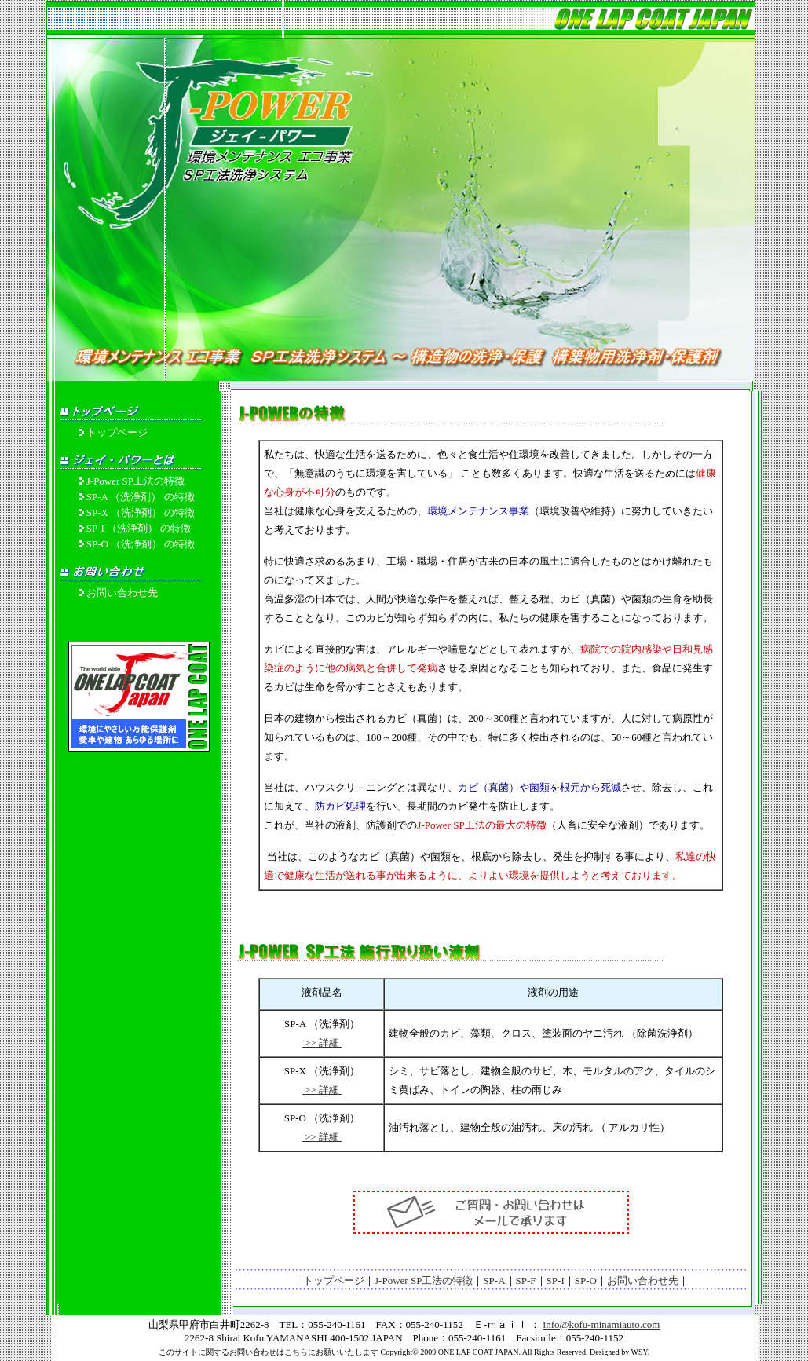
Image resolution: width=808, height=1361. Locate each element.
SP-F (526, 1280)
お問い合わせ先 (122, 592)
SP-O (586, 1280)
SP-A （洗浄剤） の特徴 (140, 497)
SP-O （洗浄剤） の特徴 (141, 544)
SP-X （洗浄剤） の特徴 (141, 512)
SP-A (494, 1280)
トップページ (117, 432)
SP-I (556, 1280)
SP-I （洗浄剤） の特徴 (139, 528)
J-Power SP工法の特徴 (135, 481)
